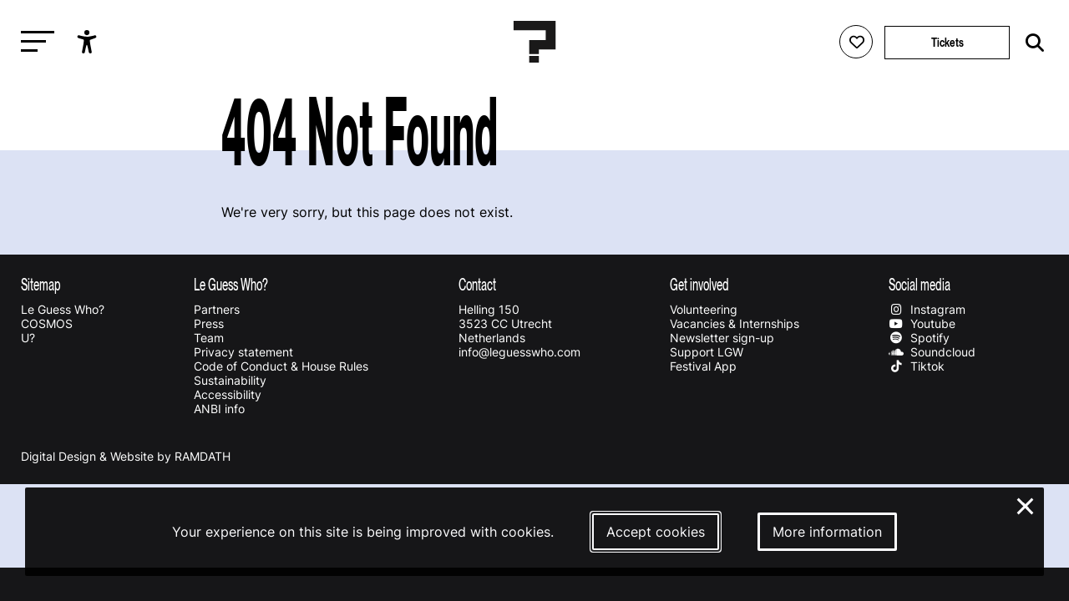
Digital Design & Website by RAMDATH (126, 456)
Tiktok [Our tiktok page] (916, 366)
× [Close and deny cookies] (1026, 504)
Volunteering (703, 309)
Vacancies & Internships (734, 323)
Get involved (699, 284)
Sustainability (230, 380)
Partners (217, 309)
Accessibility (227, 394)
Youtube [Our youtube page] (922, 323)
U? (28, 338)
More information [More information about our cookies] (827, 531)
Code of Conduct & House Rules (281, 366)
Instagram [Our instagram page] (927, 309)
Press (209, 323)
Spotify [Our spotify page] (919, 338)
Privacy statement (243, 352)
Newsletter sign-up (722, 338)
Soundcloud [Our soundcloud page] (932, 352)
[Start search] (1030, 43)
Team (209, 338)
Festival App (703, 366)
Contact (477, 284)
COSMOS (47, 323)
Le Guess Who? (62, 309)
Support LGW (706, 352)
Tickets (947, 42)
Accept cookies (655, 531)
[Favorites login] (856, 41)
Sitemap (41, 284)
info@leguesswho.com (519, 352)
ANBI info (219, 409)
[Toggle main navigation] (33, 42)
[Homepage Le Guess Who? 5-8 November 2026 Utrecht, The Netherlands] (534, 42)
